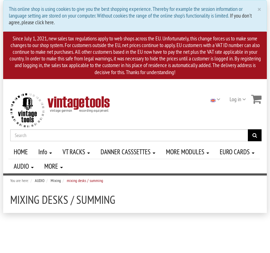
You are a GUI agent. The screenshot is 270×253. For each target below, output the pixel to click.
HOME (21, 152)
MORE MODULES (187, 152)
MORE (53, 166)
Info (45, 152)
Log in (238, 99)
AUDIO (24, 166)
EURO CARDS (237, 152)
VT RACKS (76, 152)
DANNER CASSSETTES (128, 152)
